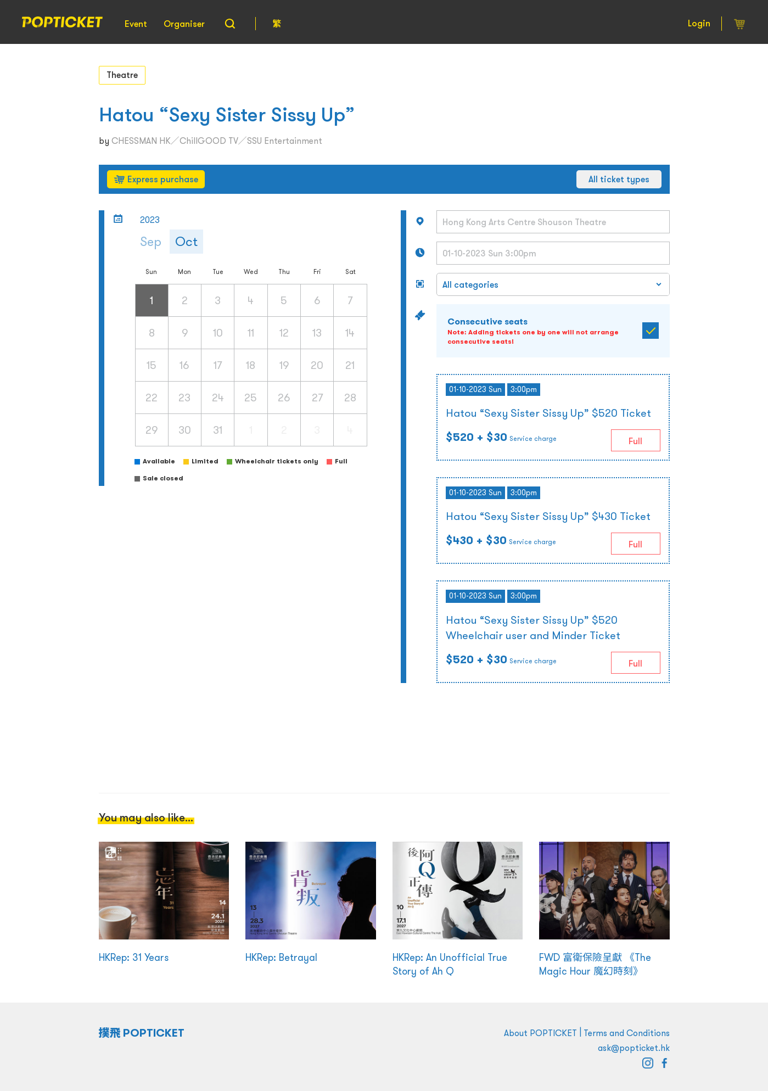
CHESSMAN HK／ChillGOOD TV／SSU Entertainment (216, 140)
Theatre (122, 74)
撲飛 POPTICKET (142, 1033)
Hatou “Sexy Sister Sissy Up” (227, 114)
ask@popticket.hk (634, 1047)
